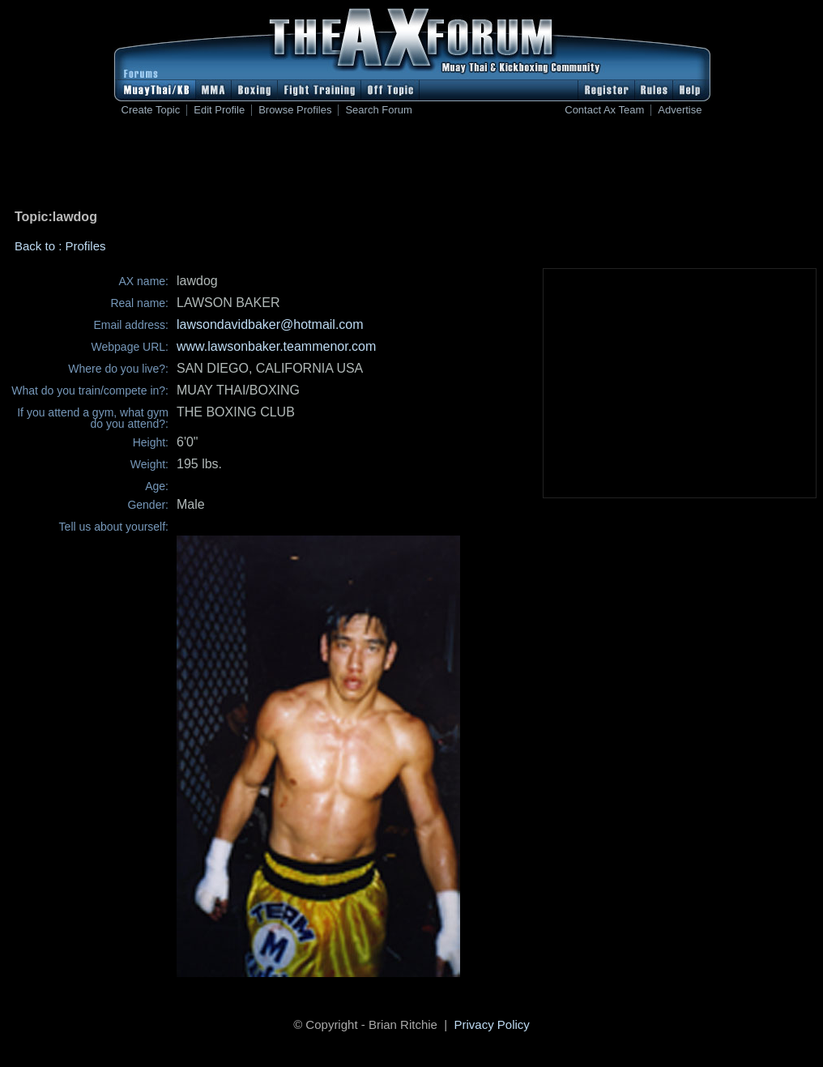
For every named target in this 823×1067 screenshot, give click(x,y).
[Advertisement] (411, 166)
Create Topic (151, 110)
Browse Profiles (294, 110)
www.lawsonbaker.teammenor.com (276, 346)
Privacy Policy (492, 1024)
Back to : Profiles (60, 246)
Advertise (679, 110)
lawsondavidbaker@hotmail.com (270, 324)
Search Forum (378, 110)
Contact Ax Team (604, 110)
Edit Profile (219, 110)
